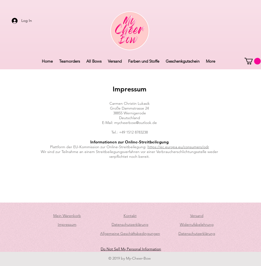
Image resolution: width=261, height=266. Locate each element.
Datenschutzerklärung (130, 224)
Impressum (67, 224)
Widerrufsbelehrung (197, 224)
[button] (252, 61)
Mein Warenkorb (67, 215)
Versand (196, 215)
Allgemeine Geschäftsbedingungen (130, 233)
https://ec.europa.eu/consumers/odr (178, 146)
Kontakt (130, 215)
